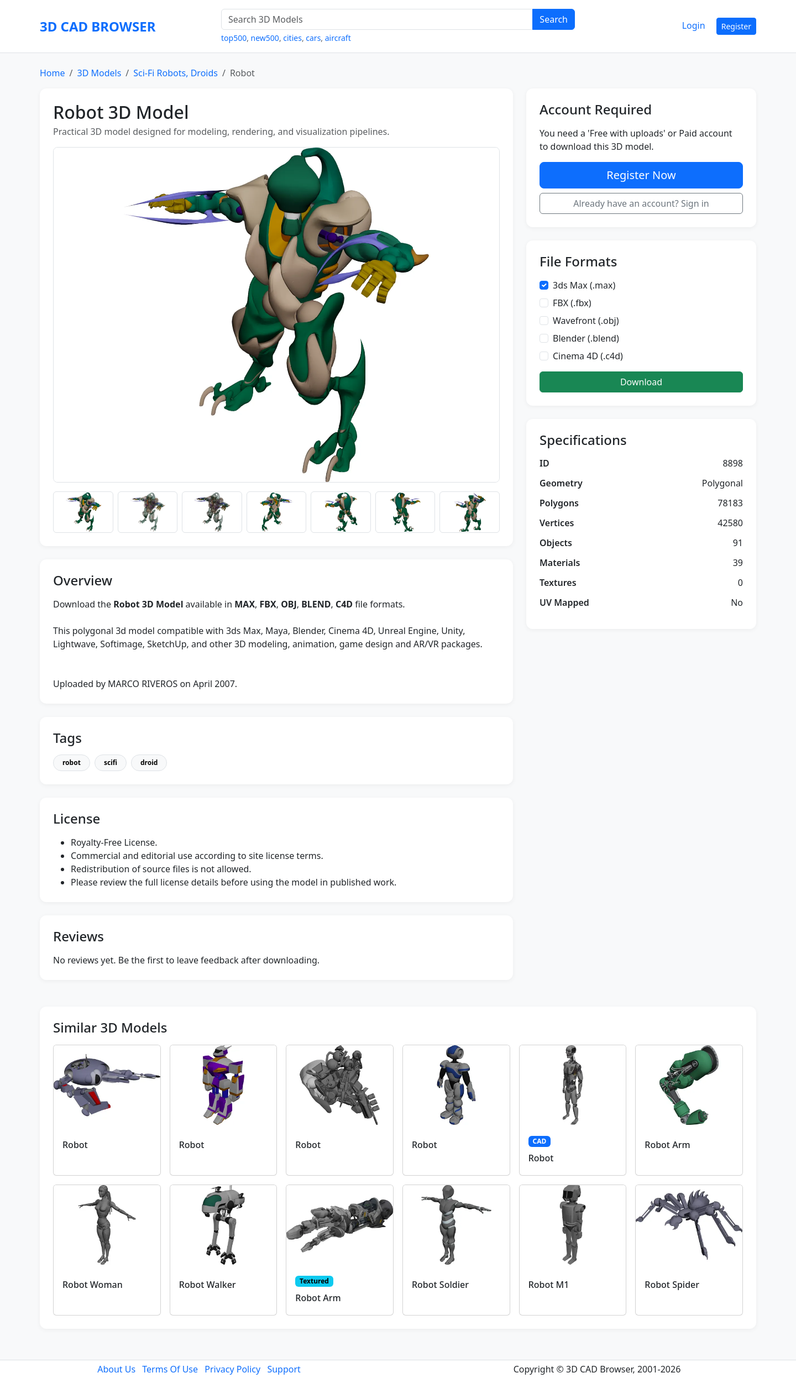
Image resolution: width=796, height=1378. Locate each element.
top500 (234, 38)
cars (313, 38)
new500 (265, 38)
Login (693, 25)
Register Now (640, 174)
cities (292, 38)
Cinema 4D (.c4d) (588, 356)
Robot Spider (672, 1285)
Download (641, 382)
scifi (110, 762)
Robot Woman (92, 1285)
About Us (116, 1369)
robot (71, 762)
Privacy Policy (232, 1369)
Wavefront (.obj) (586, 321)
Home (52, 73)
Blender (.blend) (586, 338)
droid (149, 762)
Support (283, 1369)
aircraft (338, 38)
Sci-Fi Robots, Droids (175, 73)
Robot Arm (667, 1145)
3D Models (99, 73)
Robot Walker (207, 1285)
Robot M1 (548, 1285)
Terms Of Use (170, 1369)
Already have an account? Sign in (641, 203)
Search (554, 19)
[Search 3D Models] (377, 19)
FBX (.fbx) (572, 303)
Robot (75, 1145)
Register (736, 26)
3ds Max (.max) (584, 285)
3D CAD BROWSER (97, 26)
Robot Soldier (440, 1285)
